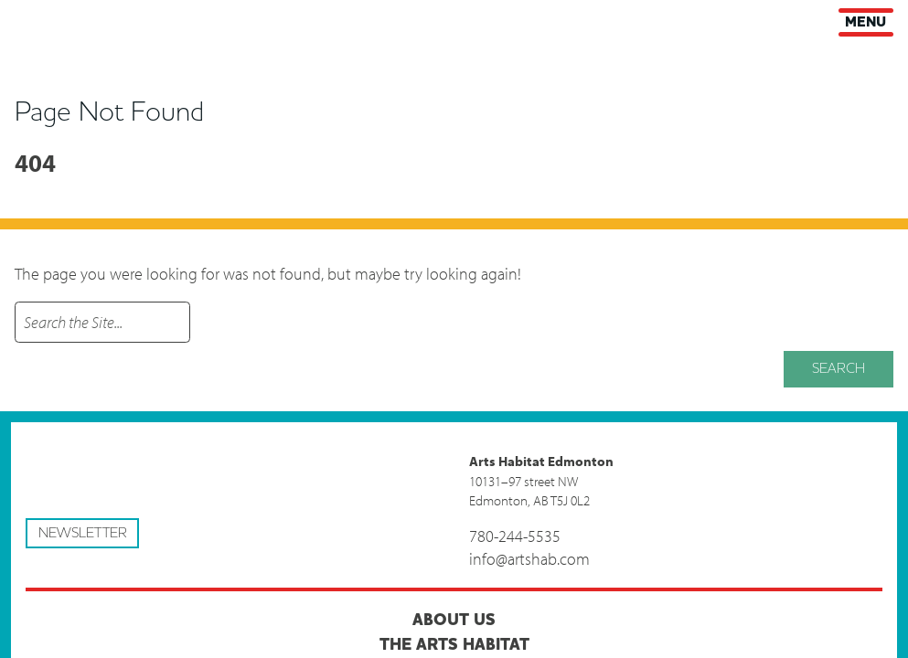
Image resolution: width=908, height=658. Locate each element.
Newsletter (82, 533)
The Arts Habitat (454, 644)
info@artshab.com (529, 558)
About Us (454, 620)
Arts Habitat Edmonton (27, 19)
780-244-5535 (515, 536)
